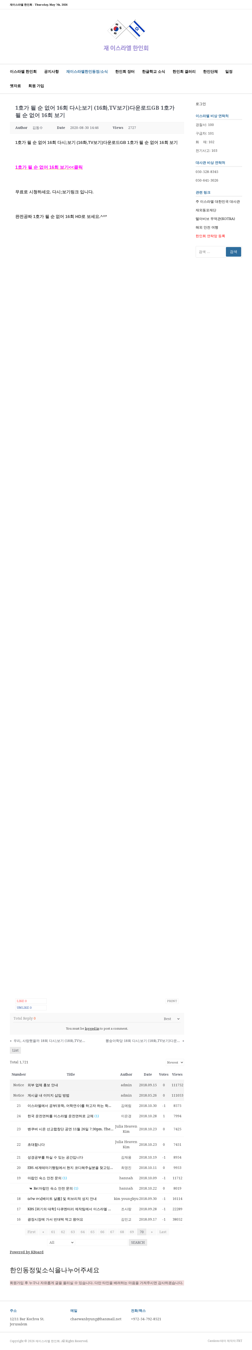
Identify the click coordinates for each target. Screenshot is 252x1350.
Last (160, 1232)
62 (63, 1232)
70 (142, 1232)
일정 (229, 71)
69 (132, 1232)
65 (92, 1232)
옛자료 (15, 86)
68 (122, 1232)
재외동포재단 (206, 210)
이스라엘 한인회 (23, 71)
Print (172, 1001)
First (34, 1232)
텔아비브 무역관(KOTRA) (215, 219)
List (15, 1050)
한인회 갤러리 (184, 71)
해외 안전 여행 (207, 227)
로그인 (201, 104)
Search (138, 1242)
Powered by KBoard (27, 1252)
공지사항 (51, 71)
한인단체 (210, 71)
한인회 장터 (125, 71)
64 (83, 1232)
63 (73, 1232)
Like (22, 1001)
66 (102, 1232)
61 (53, 1232)
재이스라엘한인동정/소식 (87, 71)
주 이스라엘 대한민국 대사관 (218, 201)
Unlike (24, 1007)
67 (112, 1232)
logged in (92, 1028)
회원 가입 (36, 86)
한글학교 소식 (153, 71)
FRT (239, 1341)
